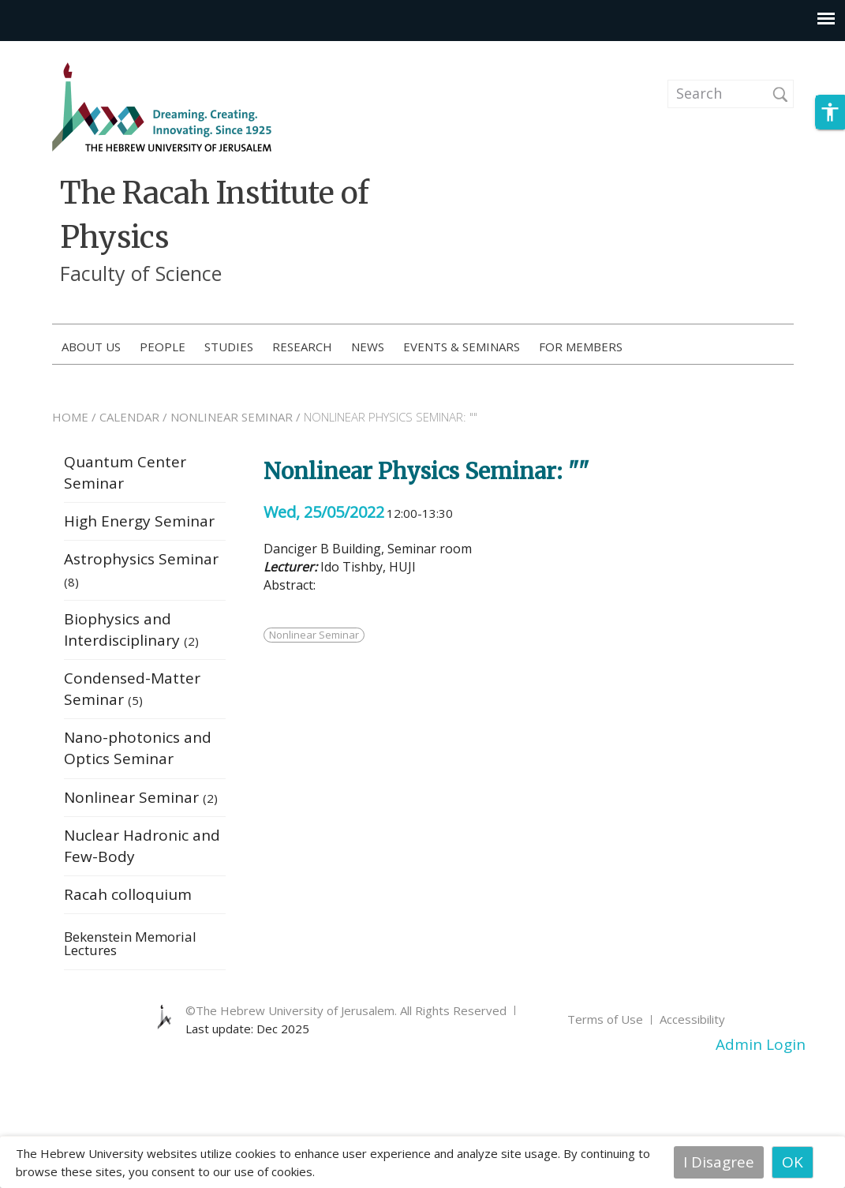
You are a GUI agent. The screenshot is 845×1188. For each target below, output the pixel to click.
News (367, 346)
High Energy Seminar (139, 521)
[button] (830, 112)
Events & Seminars (461, 346)
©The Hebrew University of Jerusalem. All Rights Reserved (346, 1010)
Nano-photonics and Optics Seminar (137, 748)
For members (581, 346)
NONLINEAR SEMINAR (231, 417)
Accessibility (692, 1019)
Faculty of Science (141, 273)
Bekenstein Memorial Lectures (130, 944)
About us (91, 346)
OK (792, 1162)
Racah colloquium (128, 894)
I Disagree (718, 1162)
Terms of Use (605, 1019)
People (162, 346)
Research (302, 346)
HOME (70, 417)
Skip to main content (75, 51)
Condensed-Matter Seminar (132, 689)
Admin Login (761, 1044)
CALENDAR (129, 417)
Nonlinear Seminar (141, 797)
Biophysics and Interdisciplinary (131, 629)
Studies (228, 346)
